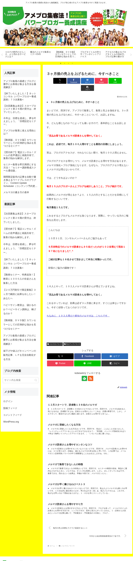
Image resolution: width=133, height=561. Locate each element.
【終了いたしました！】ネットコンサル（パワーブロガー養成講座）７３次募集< (19, 263)
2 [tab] (64, 63)
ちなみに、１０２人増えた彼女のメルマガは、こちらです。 (78, 308)
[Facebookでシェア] (67, 81)
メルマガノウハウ (54, 337)
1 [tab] (60, 63)
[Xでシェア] (53, 81)
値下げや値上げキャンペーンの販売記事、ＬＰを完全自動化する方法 (19, 355)
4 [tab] (72, 63)
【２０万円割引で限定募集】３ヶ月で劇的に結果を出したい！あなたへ (19, 294)
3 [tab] (68, 63)
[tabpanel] (16, 54)
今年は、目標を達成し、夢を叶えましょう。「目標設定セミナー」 (19, 248)
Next (131, 55)
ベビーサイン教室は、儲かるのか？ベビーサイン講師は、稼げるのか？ (19, 309)
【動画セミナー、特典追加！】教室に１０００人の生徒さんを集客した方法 (19, 278)
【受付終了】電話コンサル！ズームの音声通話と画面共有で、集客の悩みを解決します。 (19, 233)
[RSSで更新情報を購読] (90, 371)
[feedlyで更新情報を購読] (84, 371)
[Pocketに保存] (94, 81)
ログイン (8, 401)
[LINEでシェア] (108, 81)
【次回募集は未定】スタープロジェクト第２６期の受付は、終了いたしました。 (19, 217)
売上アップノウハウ (72, 337)
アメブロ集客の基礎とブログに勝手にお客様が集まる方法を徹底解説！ (19, 339)
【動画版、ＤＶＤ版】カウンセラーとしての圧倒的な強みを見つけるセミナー (19, 324)
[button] (121, 81)
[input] (20, 380)
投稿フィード (10, 408)
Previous (2, 55)
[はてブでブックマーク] (80, 81)
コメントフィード (12, 415)
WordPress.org (11, 422)
